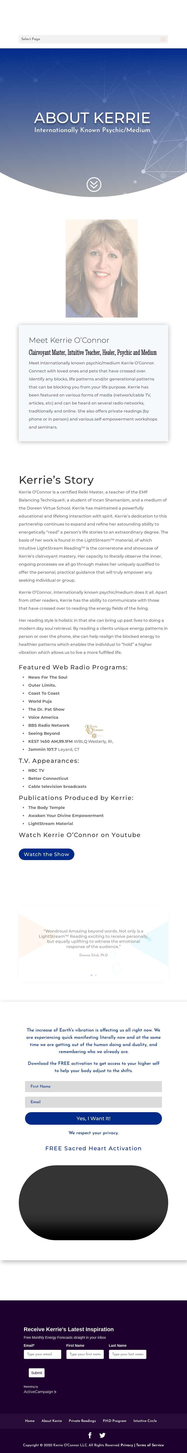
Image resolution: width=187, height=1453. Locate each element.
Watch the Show (46, 854)
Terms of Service (150, 1445)
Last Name (118, 1345)
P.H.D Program (114, 1421)
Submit (36, 1373)
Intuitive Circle (145, 1421)
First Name (75, 1345)
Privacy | (128, 1445)
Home (30, 1421)
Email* (29, 1345)
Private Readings (82, 1421)
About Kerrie (52, 1421)
